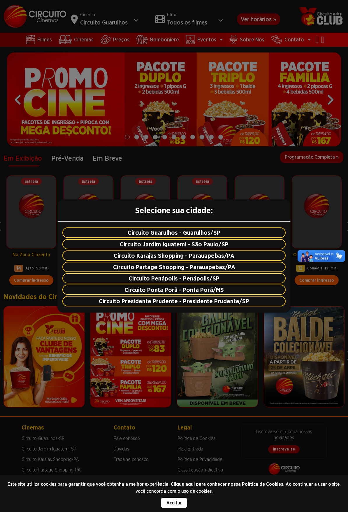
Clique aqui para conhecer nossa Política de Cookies (227, 484)
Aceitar (174, 503)
